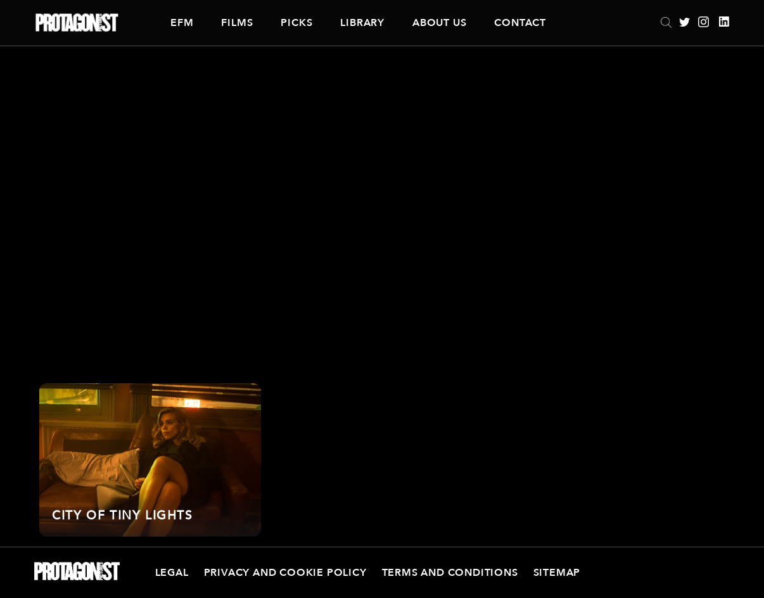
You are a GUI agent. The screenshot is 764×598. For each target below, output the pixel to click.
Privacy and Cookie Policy (285, 573)
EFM (181, 23)
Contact (520, 23)
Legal (172, 573)
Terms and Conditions (450, 573)
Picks (296, 23)
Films (237, 23)
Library (362, 23)
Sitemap (557, 573)
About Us (439, 23)
